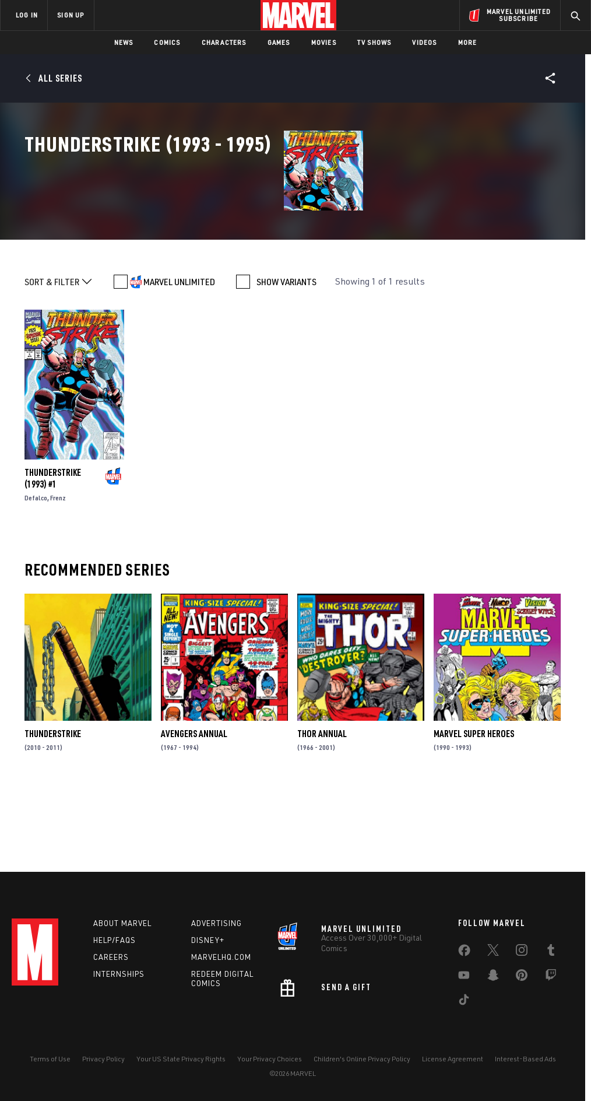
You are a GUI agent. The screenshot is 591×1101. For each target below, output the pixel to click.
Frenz (58, 575)
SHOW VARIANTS (286, 359)
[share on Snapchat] (493, 977)
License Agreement (452, 1058)
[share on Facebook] (464, 953)
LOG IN (27, 14)
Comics (167, 42)
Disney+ (207, 940)
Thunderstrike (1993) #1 (52, 555)
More (467, 42)
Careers (111, 957)
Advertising (216, 923)
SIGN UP (70, 14)
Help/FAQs (114, 940)
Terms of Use (50, 1058)
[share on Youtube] (464, 977)
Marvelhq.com (221, 957)
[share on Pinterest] (521, 977)
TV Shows (374, 42)
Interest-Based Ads (525, 1058)
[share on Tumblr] (551, 952)
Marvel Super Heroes (474, 812)
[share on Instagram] (521, 952)
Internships (119, 974)
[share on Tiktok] (464, 1002)
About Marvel (122, 923)
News (123, 42)
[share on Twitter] (493, 952)
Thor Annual (322, 812)
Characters (224, 42)
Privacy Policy (103, 1058)
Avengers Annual (194, 812)
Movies (323, 42)
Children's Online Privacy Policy (362, 1058)
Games (279, 42)
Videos (424, 42)
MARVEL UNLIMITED (179, 359)
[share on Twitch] (551, 977)
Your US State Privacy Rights (181, 1058)
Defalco (35, 575)
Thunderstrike (52, 812)
